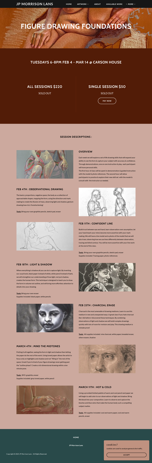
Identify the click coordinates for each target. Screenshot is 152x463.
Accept (126, 455)
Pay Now (107, 101)
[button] (82, 4)
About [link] (97, 4)
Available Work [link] (114, 4)
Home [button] (76, 437)
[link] (37, 4)
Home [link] (69, 4)
